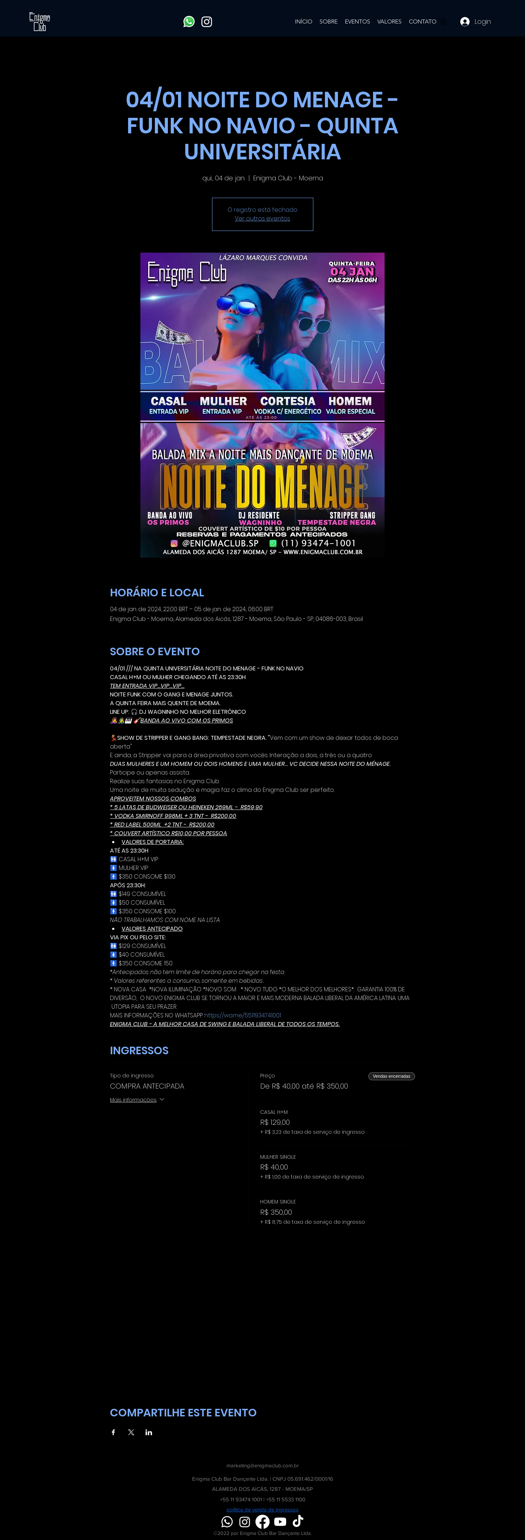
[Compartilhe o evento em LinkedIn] (148, 1432)
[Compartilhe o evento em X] (131, 1432)
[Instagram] (207, 21)
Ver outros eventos (262, 218)
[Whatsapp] (189, 21)
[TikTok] (298, 1522)
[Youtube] (280, 1522)
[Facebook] (262, 1522)
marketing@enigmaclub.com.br (262, 1465)
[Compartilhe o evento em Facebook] (113, 1432)
